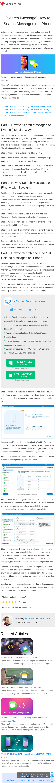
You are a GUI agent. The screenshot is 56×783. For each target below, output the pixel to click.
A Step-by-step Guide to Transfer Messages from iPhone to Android (27, 755)
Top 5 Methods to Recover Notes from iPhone (21, 688)
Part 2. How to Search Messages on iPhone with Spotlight (27, 110)
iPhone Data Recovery (30, 301)
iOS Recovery (43, 618)
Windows (19, 309)
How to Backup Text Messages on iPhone (19, 658)
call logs (48, 573)
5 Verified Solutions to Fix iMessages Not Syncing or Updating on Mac (24, 719)
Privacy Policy (39, 776)
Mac (34, 309)
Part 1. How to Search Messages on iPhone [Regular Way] (27, 107)
